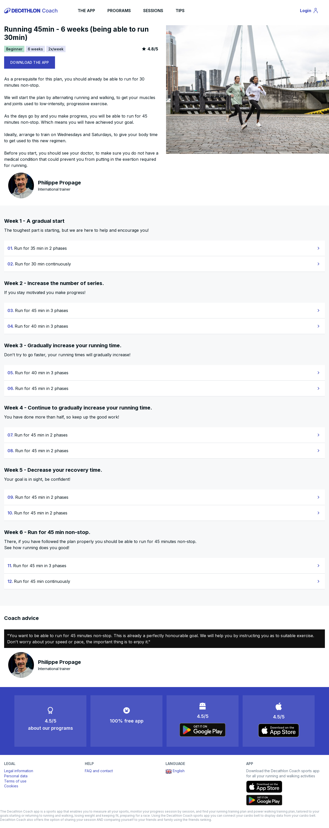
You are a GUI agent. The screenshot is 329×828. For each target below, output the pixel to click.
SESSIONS (153, 10)
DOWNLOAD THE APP (29, 62)
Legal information (18, 771)
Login (311, 11)
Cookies (11, 786)
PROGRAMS (119, 10)
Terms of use (15, 781)
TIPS (180, 10)
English (175, 771)
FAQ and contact (99, 771)
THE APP (86, 10)
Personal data (16, 776)
